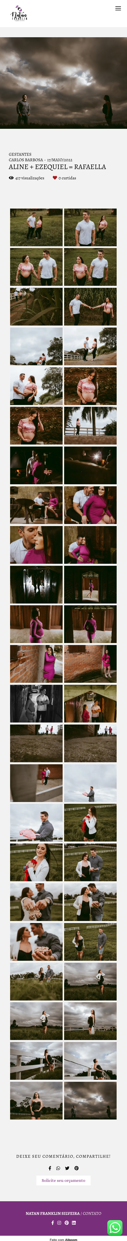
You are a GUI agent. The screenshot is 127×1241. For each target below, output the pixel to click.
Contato (92, 1213)
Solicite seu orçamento (63, 1180)
